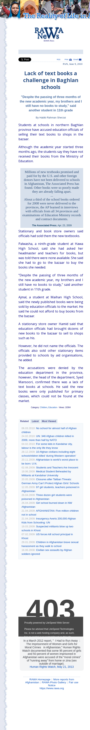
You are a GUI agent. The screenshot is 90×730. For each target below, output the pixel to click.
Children (43, 407)
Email (76, 59)
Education (52, 407)
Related (24, 421)
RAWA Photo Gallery (54, 682)
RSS (58, 59)
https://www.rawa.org (52, 688)
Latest (35, 421)
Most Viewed (49, 421)
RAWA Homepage (39, 679)
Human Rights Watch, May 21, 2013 (52, 666)
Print (66, 59)
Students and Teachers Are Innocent (57, 467)
